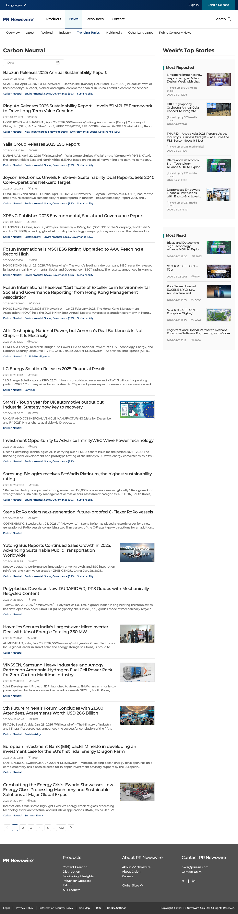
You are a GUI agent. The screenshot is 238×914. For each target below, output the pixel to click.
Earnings (30, 389)
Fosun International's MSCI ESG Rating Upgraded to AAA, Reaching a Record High (73, 252)
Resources (95, 19)
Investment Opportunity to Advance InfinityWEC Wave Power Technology (78, 440)
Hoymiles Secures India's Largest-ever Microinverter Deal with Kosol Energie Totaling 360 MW (55, 629)
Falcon (67, 885)
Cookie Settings (116, 908)
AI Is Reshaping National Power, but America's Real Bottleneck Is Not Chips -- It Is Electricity (73, 333)
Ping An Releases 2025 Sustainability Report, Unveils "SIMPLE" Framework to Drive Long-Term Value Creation (77, 108)
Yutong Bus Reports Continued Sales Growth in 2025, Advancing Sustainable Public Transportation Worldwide (57, 550)
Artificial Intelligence (37, 356)
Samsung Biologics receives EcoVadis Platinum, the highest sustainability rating (77, 476)
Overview (13, 32)
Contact (118, 19)
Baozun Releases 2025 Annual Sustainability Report (55, 72)
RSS (98, 908)
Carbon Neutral (12, 93)
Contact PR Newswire (204, 857)
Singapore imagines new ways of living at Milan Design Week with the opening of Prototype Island (184, 78)
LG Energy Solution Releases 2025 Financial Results (54, 368)
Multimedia (114, 32)
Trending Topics (88, 32)
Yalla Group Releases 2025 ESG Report (41, 144)
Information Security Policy (56, 908)
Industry (65, 32)
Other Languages (140, 32)
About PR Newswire (142, 857)
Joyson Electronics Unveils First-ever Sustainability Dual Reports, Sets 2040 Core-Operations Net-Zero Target (78, 180)
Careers (127, 876)
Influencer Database (77, 881)
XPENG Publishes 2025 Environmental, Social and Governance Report (73, 215)
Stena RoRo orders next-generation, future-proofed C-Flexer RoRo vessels (78, 512)
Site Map (84, 908)
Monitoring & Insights (78, 876)
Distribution (71, 871)
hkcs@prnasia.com (195, 867)
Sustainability (85, 93)
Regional (46, 32)
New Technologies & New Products (46, 131)
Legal (6, 908)
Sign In (194, 5)
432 (61, 828)
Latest (30, 32)
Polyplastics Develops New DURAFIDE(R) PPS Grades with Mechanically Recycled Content (76, 591)
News (73, 19)
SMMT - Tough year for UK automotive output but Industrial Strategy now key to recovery (53, 405)
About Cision (131, 871)
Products (53, 19)
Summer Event (34, 815)
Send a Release (218, 5)
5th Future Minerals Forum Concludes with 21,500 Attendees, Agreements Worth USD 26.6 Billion (53, 711)
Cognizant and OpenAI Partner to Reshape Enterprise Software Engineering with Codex (198, 331)
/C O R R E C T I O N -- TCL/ (182, 267)
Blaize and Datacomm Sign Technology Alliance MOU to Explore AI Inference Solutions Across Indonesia (184, 164)
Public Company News (175, 32)
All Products (71, 890)
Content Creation (75, 867)
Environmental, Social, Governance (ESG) (49, 93)
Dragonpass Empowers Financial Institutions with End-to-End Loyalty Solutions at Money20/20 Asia (184, 193)
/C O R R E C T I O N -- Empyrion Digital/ (182, 311)
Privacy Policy (24, 908)
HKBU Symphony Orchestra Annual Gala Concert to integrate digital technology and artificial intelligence (183, 107)
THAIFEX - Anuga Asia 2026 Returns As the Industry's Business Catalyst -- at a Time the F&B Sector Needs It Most (198, 137)
